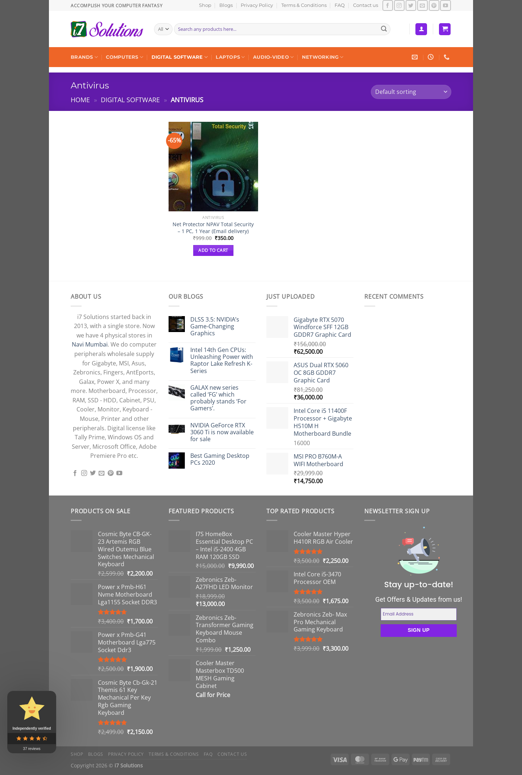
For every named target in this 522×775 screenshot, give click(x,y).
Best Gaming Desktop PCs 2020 (219, 459)
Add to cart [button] (213, 250)
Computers (124, 57)
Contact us (365, 5)
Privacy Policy (257, 5)
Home (80, 99)
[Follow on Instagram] (399, 5)
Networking (323, 57)
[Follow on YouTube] (445, 5)
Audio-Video (273, 57)
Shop (205, 5)
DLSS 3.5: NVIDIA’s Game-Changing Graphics (214, 326)
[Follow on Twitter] (411, 5)
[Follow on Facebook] (387, 5)
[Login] (421, 29)
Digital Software (180, 57)
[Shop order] (411, 92)
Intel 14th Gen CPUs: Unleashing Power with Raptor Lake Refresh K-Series (221, 360)
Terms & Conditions (304, 5)
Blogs (226, 5)
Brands (84, 57)
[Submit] (384, 29)
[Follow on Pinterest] (434, 5)
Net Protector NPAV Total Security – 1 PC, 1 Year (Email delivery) (213, 228)
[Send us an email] (422, 5)
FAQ (340, 5)
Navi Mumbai (90, 344)
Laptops (230, 57)
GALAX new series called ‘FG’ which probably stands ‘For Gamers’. (218, 398)
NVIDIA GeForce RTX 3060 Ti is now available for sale (222, 432)
